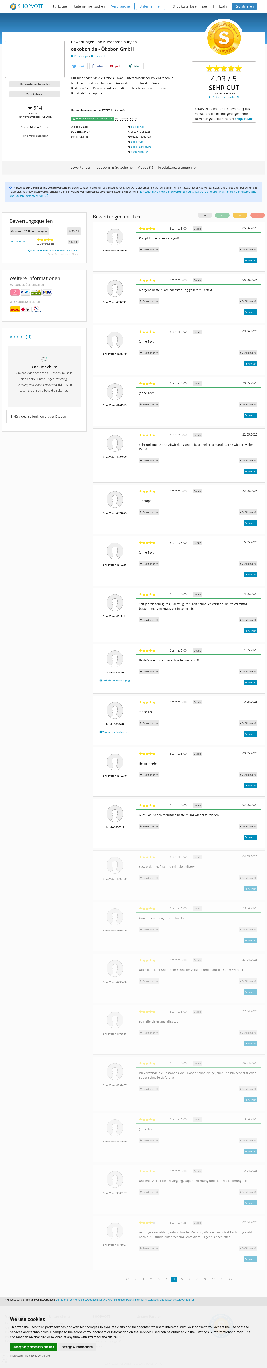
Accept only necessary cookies (33, 1347)
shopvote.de (244, 119)
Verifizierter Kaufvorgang (115, 680)
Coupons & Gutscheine (114, 167)
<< (127, 1279)
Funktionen (61, 6)
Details (197, 228)
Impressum (16, 1355)
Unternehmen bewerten (35, 84)
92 (205, 215)
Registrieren (244, 6)
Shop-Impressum (141, 147)
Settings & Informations (77, 1347)
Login (223, 6)
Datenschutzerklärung (37, 1355)
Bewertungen (80, 167)
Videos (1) (145, 167)
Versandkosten (139, 152)
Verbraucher (121, 6)
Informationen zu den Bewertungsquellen (53, 250)
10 (213, 1279)
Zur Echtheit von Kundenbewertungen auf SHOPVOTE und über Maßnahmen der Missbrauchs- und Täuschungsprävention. (125, 1299)
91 (222, 215)
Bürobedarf (99, 56)
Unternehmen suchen (89, 6)
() (248, 249)
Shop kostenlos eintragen (191, 6)
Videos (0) (20, 336)
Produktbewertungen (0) (177, 167)
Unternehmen (150, 6)
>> (230, 1279)
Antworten (250, 260)
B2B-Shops (80, 56)
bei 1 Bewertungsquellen (224, 96)
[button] (79, 66)
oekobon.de (138, 126)
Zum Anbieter (34, 94)
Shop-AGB (137, 142)
